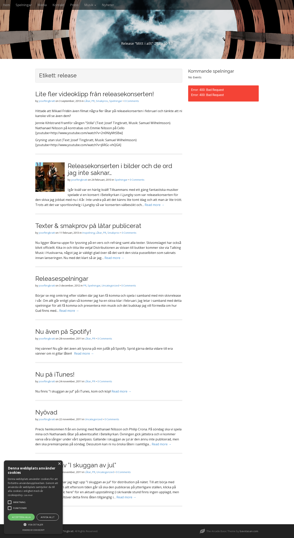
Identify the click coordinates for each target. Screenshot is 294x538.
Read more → (154, 205)
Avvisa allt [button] (47, 517)
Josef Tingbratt (147, 21)
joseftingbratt (47, 101)
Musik (90, 5)
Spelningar (24, 5)
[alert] (33, 497)
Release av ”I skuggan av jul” (75, 465)
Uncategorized (110, 285)
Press (74, 5)
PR (93, 101)
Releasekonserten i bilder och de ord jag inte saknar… (120, 169)
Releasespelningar (61, 278)
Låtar (87, 101)
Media (42, 5)
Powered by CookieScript (33, 530)
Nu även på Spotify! (63, 331)
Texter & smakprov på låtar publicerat (88, 225)
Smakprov (102, 101)
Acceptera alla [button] (21, 517)
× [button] (59, 463)
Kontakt (58, 5)
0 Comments (131, 101)
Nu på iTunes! (54, 374)
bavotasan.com (249, 531)
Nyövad (46, 412)
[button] (33, 524)
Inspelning (88, 232)
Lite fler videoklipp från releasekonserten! (94, 94)
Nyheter (108, 5)
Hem (6, 5)
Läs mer (28, 495)
